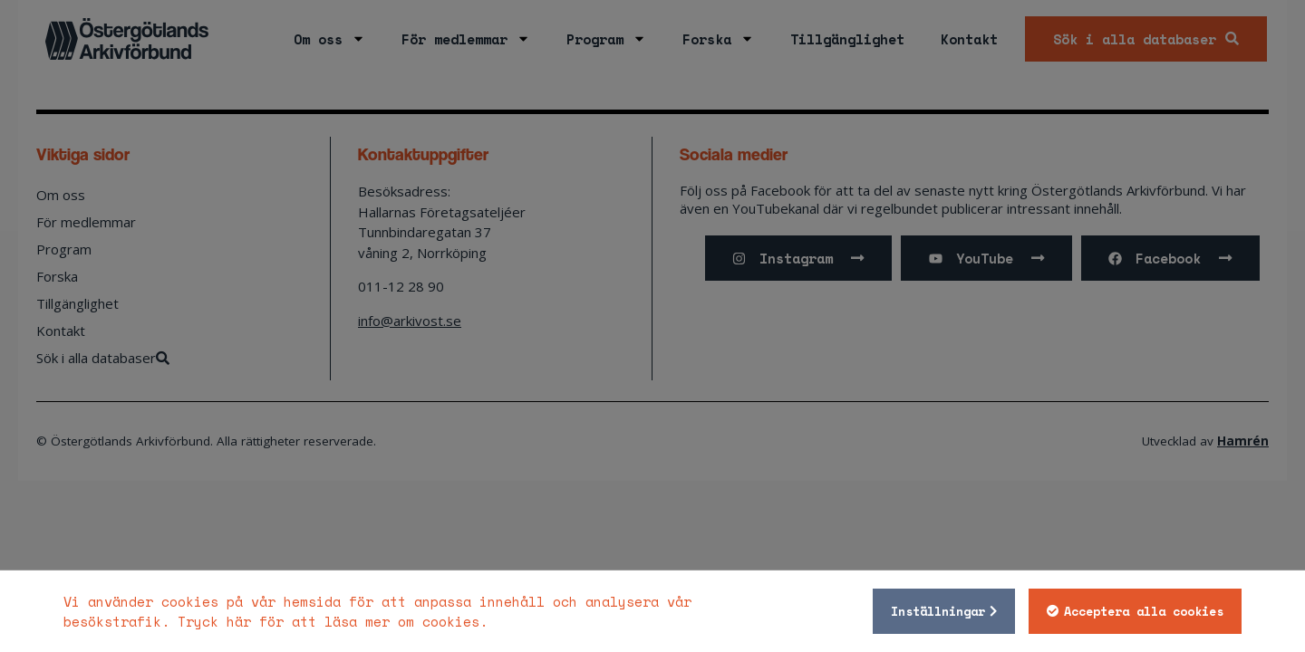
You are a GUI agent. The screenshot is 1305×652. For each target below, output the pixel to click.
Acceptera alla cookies (1143, 611)
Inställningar (938, 611)
